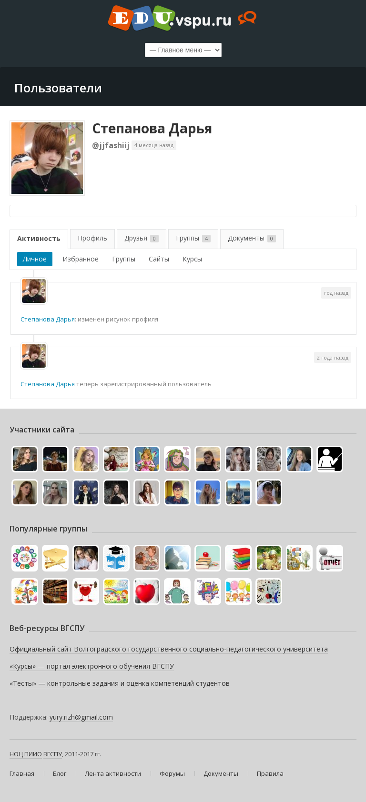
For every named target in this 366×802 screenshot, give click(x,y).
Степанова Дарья (152, 128)
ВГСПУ (52, 754)
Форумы (172, 773)
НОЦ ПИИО (26, 754)
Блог (59, 773)
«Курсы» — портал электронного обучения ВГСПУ (92, 666)
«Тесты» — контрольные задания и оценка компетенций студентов (120, 683)
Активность (39, 238)
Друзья (141, 237)
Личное (35, 258)
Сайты (159, 258)
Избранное (80, 258)
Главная (22, 773)
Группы (193, 237)
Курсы (192, 258)
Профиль (92, 237)
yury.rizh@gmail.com (81, 717)
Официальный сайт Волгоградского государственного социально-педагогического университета (169, 648)
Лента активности (113, 773)
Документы (252, 237)
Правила (270, 773)
